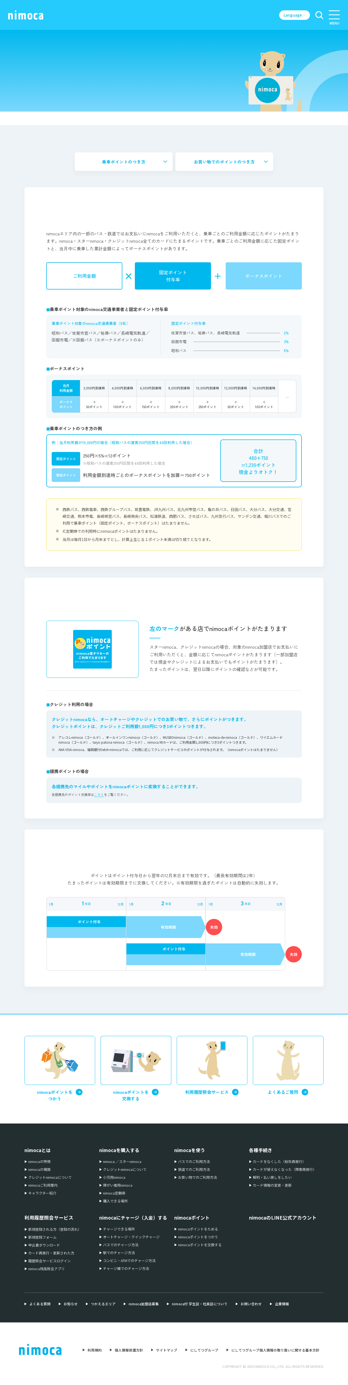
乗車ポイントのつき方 (123, 161)
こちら (99, 795)
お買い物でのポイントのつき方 (224, 161)
